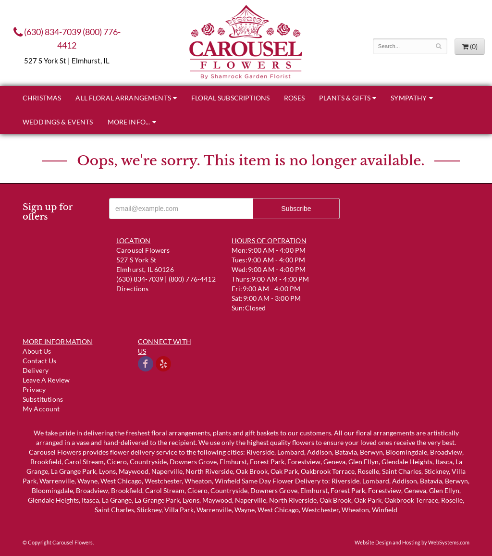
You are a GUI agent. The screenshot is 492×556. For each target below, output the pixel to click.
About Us (37, 351)
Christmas (42, 98)
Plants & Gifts (344, 98)
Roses (294, 98)
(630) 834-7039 (47, 31)
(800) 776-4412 (192, 279)
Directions (132, 288)
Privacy (34, 389)
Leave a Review (46, 380)
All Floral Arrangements (123, 98)
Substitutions (43, 399)
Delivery (36, 370)
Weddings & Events (58, 122)
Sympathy (409, 98)
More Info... (129, 122)
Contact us (40, 361)
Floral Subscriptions (230, 98)
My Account (41, 409)
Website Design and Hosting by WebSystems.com (412, 542)
